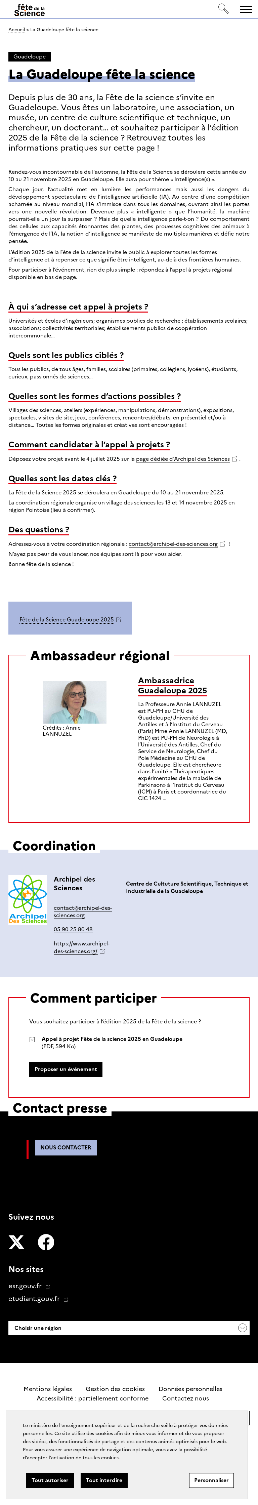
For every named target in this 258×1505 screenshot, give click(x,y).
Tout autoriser (50, 1480)
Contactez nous (185, 1398)
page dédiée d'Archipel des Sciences (183, 459)
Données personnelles (190, 1389)
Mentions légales (48, 1389)
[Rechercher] (223, 9)
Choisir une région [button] (37, 1328)
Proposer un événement (66, 1069)
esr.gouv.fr (25, 1286)
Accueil (16, 30)
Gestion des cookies (115, 1389)
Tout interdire (104, 1480)
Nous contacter (65, 1147)
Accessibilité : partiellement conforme (92, 1398)
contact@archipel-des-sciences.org (173, 544)
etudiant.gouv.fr (34, 1299)
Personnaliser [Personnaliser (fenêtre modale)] (211, 1480)
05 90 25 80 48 (73, 929)
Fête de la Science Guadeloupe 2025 (66, 619)
